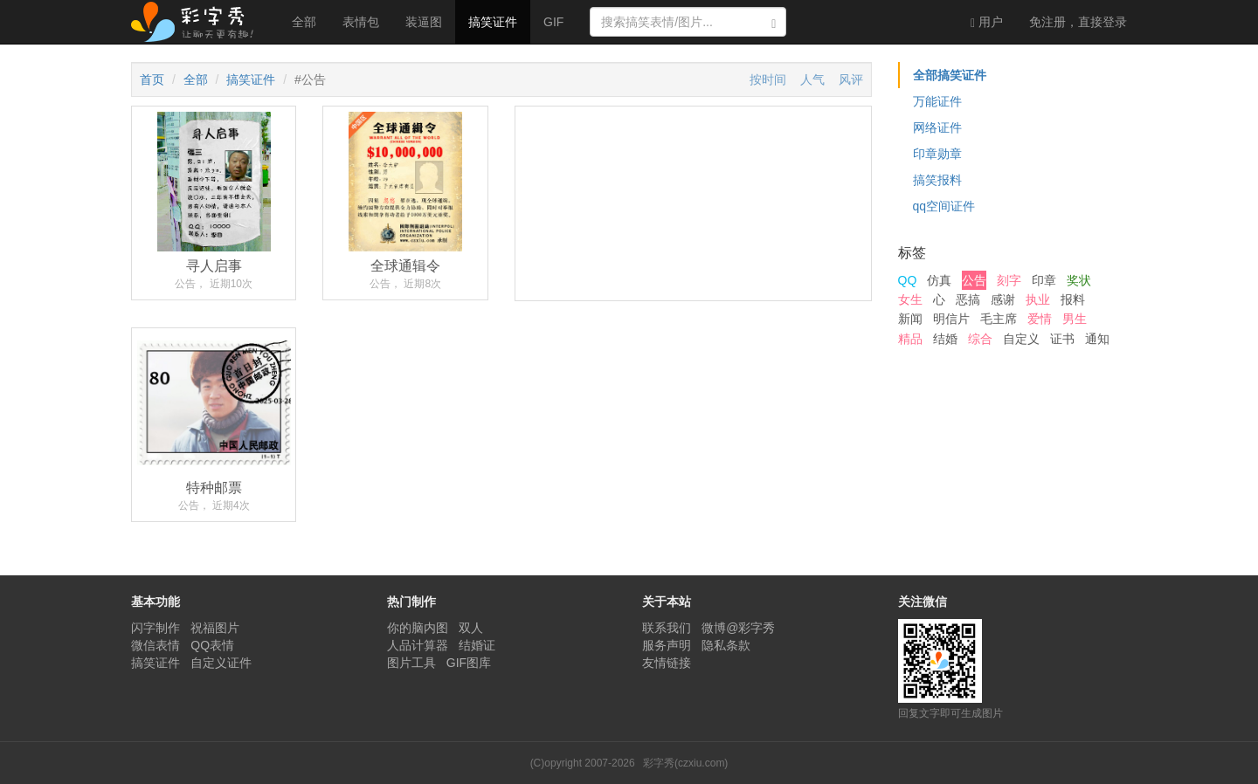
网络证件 (937, 127)
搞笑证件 (492, 22)
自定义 (1021, 339)
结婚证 (477, 645)
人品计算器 (417, 645)
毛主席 (998, 319)
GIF (553, 22)
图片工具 (411, 663)
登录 (1078, 22)
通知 (1097, 339)
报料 (1073, 299)
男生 (1074, 319)
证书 (1062, 339)
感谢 (1003, 299)
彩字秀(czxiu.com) (685, 763)
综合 (980, 339)
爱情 (1039, 319)
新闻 (910, 319)
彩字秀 (198, 22)
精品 (910, 339)
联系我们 (666, 628)
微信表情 (155, 645)
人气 (812, 79)
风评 (851, 79)
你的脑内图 (417, 628)
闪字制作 (155, 628)
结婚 (945, 339)
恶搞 (968, 299)
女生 (910, 299)
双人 (471, 628)
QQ (907, 280)
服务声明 (666, 645)
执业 (1038, 299)
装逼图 (423, 22)
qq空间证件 (944, 206)
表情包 (360, 22)
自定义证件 (221, 663)
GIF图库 (468, 663)
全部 (304, 22)
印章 (1044, 280)
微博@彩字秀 (738, 628)
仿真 (939, 280)
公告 (974, 280)
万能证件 (937, 101)
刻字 (1009, 280)
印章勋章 (937, 154)
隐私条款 (726, 645)
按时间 (768, 79)
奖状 (1079, 280)
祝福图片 (214, 628)
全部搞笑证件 (949, 75)
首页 (152, 79)
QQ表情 (212, 645)
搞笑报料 (937, 180)
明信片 (951, 319)
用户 (987, 22)
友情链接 (666, 663)
